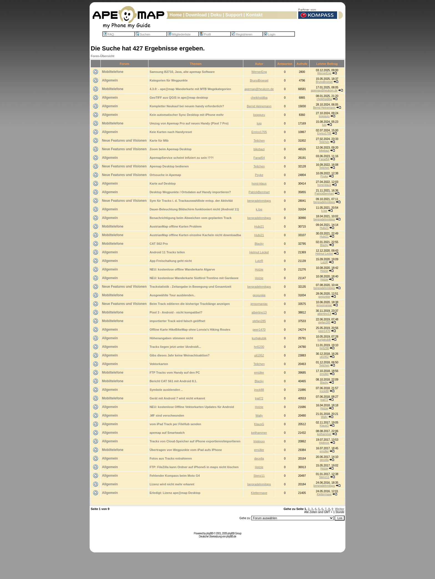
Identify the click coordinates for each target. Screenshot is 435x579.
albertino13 (259, 312)
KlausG (259, 424)
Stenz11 (259, 475)
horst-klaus (259, 183)
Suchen (143, 34)
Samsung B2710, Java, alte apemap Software (182, 71)
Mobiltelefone (112, 72)
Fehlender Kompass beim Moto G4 (175, 475)
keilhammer (259, 432)
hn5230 (259, 346)
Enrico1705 (259, 132)
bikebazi (259, 149)
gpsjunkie (259, 295)
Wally (259, 415)
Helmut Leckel (259, 252)
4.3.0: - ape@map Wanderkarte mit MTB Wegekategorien (190, 89)
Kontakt (254, 14)
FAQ (109, 34)
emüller (259, 372)
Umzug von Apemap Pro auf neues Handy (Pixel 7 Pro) (189, 123)
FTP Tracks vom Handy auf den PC (175, 372)
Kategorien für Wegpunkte (169, 80)
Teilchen (259, 140)
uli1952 (259, 355)
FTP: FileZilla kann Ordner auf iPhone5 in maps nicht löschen (194, 467)
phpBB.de (231, 536)
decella (259, 458)
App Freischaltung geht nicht (171, 260)
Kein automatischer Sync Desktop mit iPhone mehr (187, 114)
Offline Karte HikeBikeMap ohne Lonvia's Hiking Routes (190, 329)
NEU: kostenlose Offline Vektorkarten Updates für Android (192, 407)
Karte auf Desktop (163, 183)
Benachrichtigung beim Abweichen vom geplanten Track (190, 218)
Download (196, 14)
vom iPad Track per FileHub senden (175, 424)
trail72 (259, 398)
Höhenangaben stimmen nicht (171, 338)
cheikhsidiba (259, 97)
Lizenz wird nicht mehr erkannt (172, 484)
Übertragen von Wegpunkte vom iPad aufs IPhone (186, 450)
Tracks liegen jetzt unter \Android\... (175, 346)
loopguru (259, 114)
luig (259, 123)
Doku (216, 14)
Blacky (259, 243)
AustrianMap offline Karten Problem (176, 226)
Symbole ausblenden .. (166, 389)
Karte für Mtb (159, 140)
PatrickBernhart (259, 192)
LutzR (259, 260)
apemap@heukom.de (259, 89)
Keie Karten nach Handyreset (171, 132)
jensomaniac (259, 303)
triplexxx (259, 441)
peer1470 (259, 329)
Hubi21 (259, 226)
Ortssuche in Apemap (165, 175)
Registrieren (242, 34)
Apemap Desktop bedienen (169, 166)
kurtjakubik (259, 338)
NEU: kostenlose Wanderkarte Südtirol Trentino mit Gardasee (194, 278)
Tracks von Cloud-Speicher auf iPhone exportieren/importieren (195, 441)
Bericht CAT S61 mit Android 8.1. (173, 381)
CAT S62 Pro (159, 243)
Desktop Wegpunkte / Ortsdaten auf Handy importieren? (190, 192)
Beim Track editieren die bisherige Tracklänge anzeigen (190, 303)
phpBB (209, 533)
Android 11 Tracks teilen (167, 252)
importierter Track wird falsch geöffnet (177, 321)
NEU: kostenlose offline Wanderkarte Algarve (182, 269)
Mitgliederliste (179, 34)
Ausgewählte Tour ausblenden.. (172, 295)
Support (233, 14)
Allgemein (110, 80)
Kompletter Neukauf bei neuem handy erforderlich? (187, 106)
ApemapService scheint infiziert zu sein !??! (181, 157)
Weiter (339, 509)
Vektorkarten (159, 364)
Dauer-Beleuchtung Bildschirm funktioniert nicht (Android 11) (194, 209)
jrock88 (259, 389)
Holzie (259, 269)
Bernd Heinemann (259, 106)
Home (176, 14)
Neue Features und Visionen (124, 140)
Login (269, 34)
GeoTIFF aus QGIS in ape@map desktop (179, 97)
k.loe (259, 209)
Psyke (259, 175)
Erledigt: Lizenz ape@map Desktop (175, 492)
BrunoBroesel (259, 80)
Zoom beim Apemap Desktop (170, 149)
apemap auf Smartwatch (167, 432)
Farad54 (259, 157)
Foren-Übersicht (102, 56)
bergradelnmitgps (259, 200)
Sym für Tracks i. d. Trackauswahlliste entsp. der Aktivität (191, 200)
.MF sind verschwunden (167, 415)
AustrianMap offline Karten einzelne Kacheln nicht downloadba (195, 235)
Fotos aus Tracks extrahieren (171, 458)
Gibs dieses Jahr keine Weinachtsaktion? (179, 355)
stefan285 (259, 321)
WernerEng (259, 71)
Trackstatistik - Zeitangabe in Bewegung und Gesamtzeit (190, 286)
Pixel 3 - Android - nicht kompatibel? (176, 312)
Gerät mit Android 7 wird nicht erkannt (177, 398)
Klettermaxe (259, 492)
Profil (205, 34)
